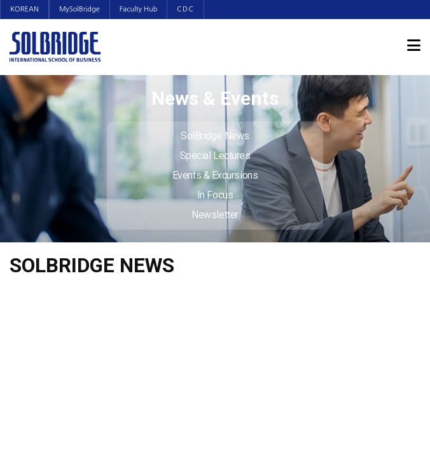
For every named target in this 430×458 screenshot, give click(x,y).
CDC (185, 9)
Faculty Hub (139, 9)
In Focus (215, 195)
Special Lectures (215, 155)
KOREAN (24, 9)
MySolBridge (79, 9)
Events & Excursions (215, 175)
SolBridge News (215, 136)
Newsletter (215, 215)
